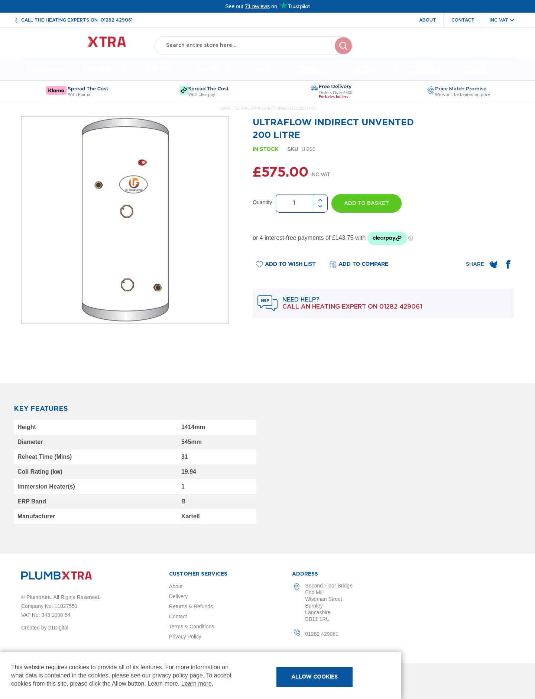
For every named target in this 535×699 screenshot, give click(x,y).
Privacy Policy (185, 637)
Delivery (178, 596)
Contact (462, 20)
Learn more (196, 683)
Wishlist (465, 51)
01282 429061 (117, 20)
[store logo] (81, 44)
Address (305, 574)
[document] (200, 675)
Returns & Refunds (191, 606)
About (427, 20)
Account (431, 51)
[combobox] (253, 44)
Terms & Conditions (191, 626)
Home (224, 111)
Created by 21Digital (44, 627)
